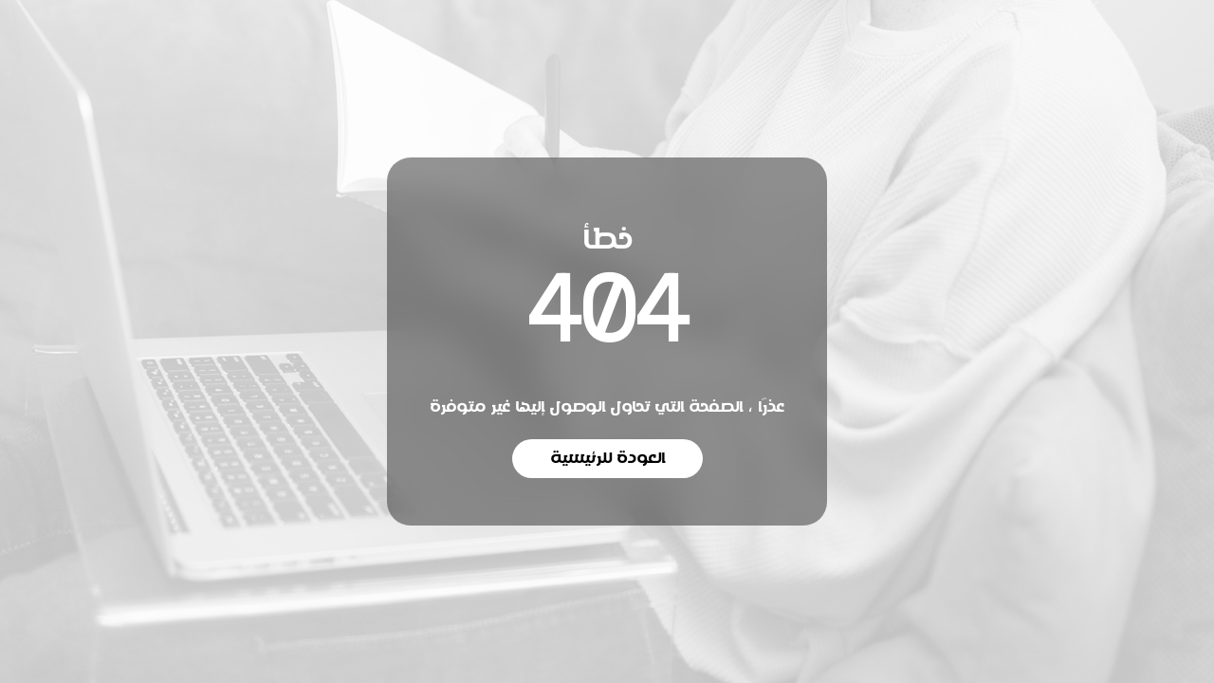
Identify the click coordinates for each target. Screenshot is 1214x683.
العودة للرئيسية (607, 458)
